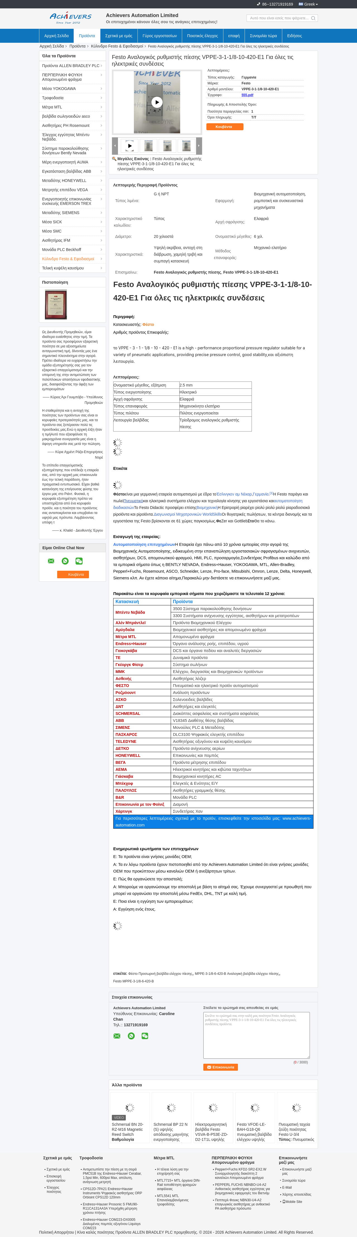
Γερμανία (261, 494)
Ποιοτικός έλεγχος (202, 36)
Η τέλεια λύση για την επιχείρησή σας (172, 1171)
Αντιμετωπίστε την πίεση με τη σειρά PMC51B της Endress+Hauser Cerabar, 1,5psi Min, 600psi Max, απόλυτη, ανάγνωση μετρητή (112, 1175)
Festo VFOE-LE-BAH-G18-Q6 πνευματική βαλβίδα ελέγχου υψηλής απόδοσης (254, 1134)
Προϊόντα (87, 36)
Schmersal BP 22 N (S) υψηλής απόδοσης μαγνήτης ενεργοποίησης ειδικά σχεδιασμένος (171, 1134)
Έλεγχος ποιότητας (54, 1190)
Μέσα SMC (52, 231)
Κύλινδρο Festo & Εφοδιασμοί (117, 46)
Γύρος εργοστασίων (160, 36)
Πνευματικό (133, 501)
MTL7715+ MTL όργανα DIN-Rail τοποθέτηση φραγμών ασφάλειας (178, 1185)
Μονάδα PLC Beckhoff (61, 249)
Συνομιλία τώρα (263, 36)
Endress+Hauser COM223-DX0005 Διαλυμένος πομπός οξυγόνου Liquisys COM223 (112, 1224)
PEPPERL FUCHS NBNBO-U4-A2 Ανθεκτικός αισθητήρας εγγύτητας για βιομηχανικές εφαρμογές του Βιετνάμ (242, 1189)
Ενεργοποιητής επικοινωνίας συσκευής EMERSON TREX (66, 201)
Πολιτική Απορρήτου (56, 1232)
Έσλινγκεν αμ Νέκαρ (234, 494)
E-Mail (287, 1187)
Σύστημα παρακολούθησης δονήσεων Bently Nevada (65, 150)
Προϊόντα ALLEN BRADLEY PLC (71, 65)
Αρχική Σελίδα (56, 36)
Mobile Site (292, 1202)
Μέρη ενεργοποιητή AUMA (65, 162)
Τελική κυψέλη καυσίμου (63, 268)
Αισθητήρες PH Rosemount (66, 125)
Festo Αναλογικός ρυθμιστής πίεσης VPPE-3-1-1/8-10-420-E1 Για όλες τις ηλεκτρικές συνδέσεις (159, 164)
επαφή (234, 36)
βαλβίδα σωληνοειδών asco (66, 116)
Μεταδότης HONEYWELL (64, 180)
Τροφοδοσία (53, 98)
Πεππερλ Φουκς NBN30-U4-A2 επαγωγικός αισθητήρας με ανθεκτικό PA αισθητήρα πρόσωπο (242, 1204)
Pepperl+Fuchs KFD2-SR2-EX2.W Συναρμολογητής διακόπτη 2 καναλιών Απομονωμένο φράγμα (240, 1173)
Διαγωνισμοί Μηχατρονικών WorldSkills (188, 514)
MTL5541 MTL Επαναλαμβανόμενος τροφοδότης (173, 1200)
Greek (309, 4)
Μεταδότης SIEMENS (60, 212)
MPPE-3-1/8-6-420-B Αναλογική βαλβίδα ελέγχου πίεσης (237, 974)
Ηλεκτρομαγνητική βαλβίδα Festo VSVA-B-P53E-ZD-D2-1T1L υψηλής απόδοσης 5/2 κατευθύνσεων (211, 1137)
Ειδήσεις (294, 36)
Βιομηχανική (207, 507)
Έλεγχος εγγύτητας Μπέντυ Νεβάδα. (66, 136)
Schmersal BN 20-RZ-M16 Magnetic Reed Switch (128, 1129)
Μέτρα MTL (52, 107)
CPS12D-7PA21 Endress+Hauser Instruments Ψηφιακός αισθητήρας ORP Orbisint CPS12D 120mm (112, 1193)
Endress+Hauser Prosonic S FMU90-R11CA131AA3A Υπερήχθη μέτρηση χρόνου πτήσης (110, 1208)
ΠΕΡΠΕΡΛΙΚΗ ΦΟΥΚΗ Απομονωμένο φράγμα (62, 77)
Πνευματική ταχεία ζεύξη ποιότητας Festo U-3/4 (294, 1129)
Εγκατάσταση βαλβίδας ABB (66, 171)
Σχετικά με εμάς (118, 36)
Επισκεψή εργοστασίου (56, 1178)
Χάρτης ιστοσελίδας (296, 1194)
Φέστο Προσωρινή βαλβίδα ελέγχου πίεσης (160, 974)
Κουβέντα (228, 127)
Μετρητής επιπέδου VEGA (65, 190)
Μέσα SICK (52, 222)
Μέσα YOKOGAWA (59, 88)
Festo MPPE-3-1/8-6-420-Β (133, 981)
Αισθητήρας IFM (56, 240)
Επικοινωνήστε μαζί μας (297, 1171)
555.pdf (247, 95)
